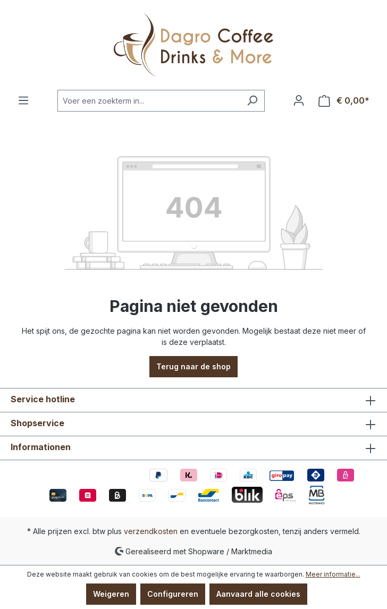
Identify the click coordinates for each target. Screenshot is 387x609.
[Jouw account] (299, 100)
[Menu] (23, 100)
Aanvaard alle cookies (258, 593)
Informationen (41, 447)
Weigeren (111, 593)
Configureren (172, 593)
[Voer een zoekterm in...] (148, 101)
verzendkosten (151, 531)
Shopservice (37, 423)
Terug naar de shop (193, 366)
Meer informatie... (333, 574)
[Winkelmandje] (344, 101)
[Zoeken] (252, 101)
